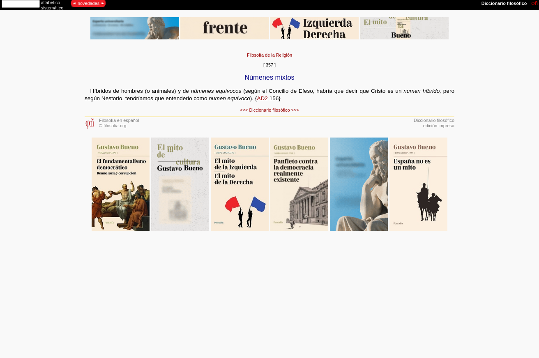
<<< (244, 110)
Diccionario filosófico (269, 110)
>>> (295, 110)
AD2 (262, 98)
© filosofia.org (113, 125)
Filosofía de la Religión (269, 55)
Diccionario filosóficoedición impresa (434, 123)
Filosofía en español (119, 120)
